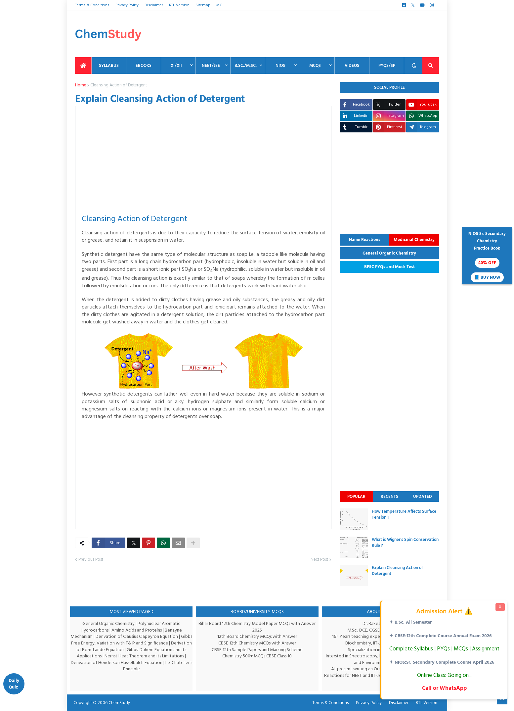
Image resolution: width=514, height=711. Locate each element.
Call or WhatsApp (443, 688)
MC (217, 5)
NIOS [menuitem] (280, 65)
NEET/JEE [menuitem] (211, 65)
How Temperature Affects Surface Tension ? (404, 514)
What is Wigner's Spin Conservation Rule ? (405, 542)
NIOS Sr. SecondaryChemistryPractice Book (487, 256)
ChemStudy (117, 702)
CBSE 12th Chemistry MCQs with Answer (257, 643)
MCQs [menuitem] (315, 65)
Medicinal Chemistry (414, 239)
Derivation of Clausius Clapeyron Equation (143, 636)
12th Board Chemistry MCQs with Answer (257, 636)
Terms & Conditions (91, 5)
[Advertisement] (318, 34)
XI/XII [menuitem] (176, 65)
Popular (356, 496)
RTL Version (178, 5)
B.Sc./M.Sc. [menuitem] (246, 65)
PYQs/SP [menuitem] (386, 65)
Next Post (319, 567)
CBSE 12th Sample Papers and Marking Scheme (257, 649)
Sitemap (201, 5)
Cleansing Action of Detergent (117, 85)
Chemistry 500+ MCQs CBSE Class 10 (257, 656)
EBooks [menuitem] (143, 65)
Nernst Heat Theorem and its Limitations (152, 656)
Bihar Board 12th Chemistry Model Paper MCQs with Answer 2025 (257, 627)
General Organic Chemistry (389, 253)
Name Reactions (364, 239)
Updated (422, 496)
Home (80, 85)
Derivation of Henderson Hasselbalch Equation (128, 662)
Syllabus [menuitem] (109, 65)
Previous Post (90, 567)
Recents (389, 496)
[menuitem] (83, 65)
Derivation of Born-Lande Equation (107, 649)
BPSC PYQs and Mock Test (389, 266)
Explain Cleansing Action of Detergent (397, 571)
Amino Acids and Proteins (137, 630)
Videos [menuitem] (352, 65)
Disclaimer (153, 5)
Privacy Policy (126, 5)
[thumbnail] (354, 519)
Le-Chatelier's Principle (147, 666)
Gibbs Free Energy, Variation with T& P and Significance (130, 643)
